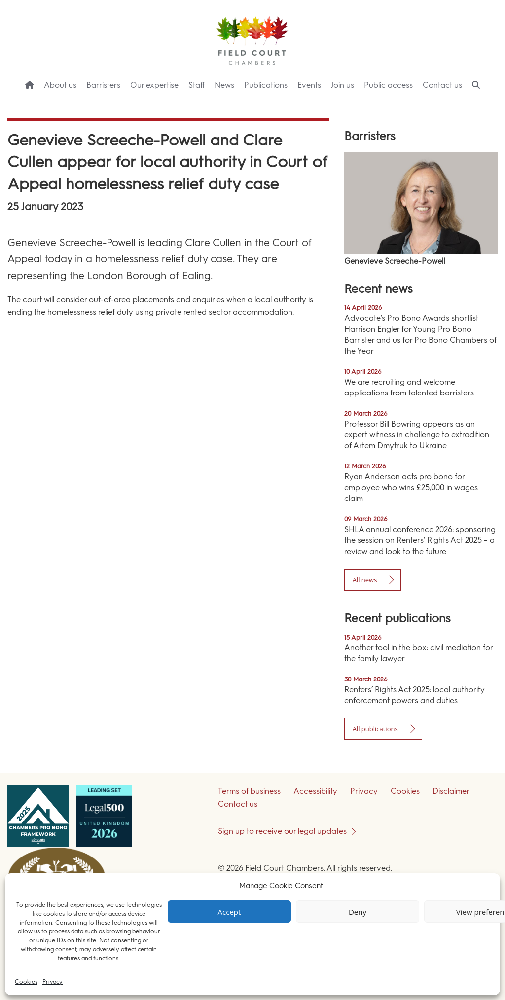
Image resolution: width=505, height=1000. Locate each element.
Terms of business (249, 791)
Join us (342, 85)
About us (60, 85)
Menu (480, 103)
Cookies (26, 981)
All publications (375, 728)
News (224, 85)
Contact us (442, 85)
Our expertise (154, 85)
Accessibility (315, 791)
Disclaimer (451, 791)
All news (365, 579)
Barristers (103, 85)
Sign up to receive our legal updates (282, 831)
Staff (196, 85)
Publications (266, 85)
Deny (357, 912)
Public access (388, 85)
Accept (229, 912)
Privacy (52, 981)
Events (309, 85)
